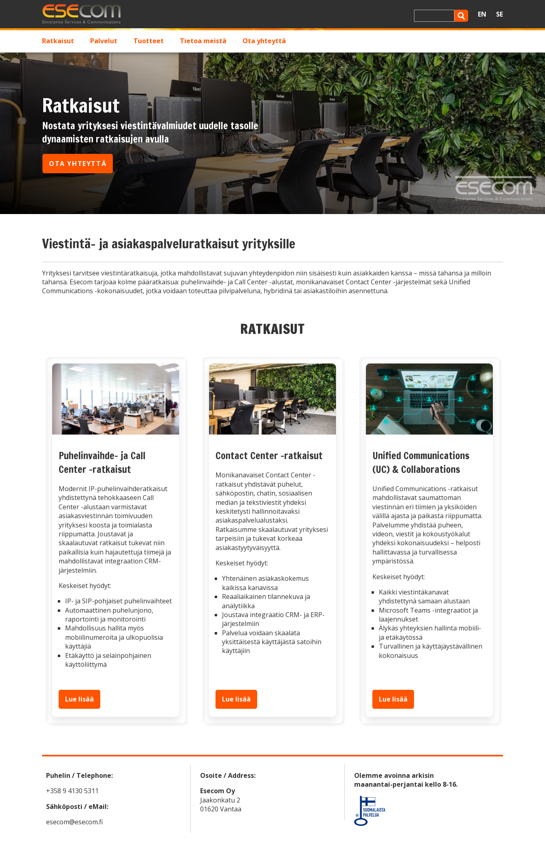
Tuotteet (148, 40)
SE (499, 14)
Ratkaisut (58, 40)
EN (482, 14)
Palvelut (103, 40)
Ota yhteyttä (264, 40)
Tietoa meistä (203, 40)
